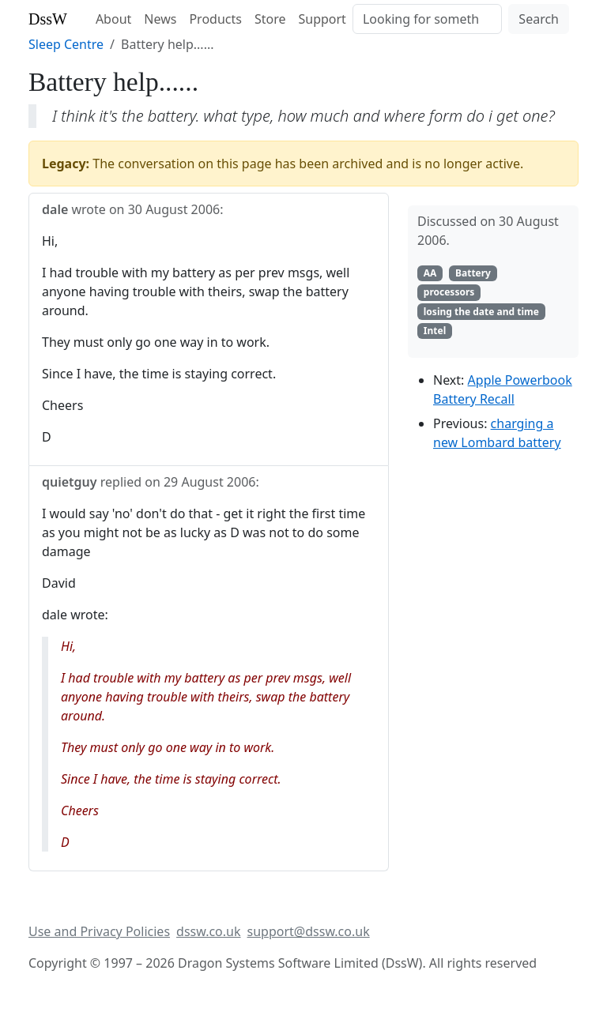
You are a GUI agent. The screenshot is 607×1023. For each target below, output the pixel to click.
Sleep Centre (66, 44)
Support (321, 19)
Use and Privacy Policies (99, 931)
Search (538, 19)
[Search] (427, 19)
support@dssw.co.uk (308, 931)
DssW (47, 19)
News (160, 19)
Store (270, 19)
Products (215, 19)
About (113, 19)
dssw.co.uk (208, 931)
